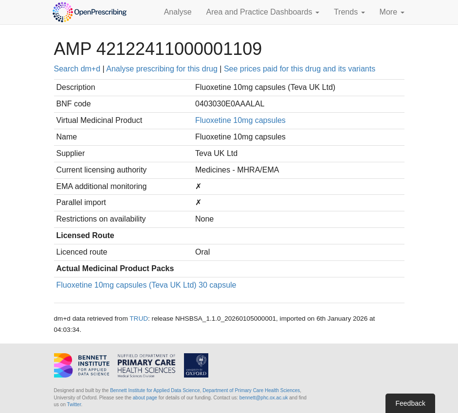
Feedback (410, 403)
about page (145, 397)
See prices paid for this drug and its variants (299, 69)
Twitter (74, 404)
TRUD (138, 318)
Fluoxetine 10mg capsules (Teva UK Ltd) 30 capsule (146, 285)
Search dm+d (77, 69)
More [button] (392, 12)
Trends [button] (349, 12)
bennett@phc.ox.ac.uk (263, 397)
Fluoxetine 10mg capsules (240, 120)
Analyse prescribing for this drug (162, 69)
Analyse (178, 12)
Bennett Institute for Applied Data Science (155, 390)
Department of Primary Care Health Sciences (251, 390)
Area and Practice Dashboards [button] (262, 12)
